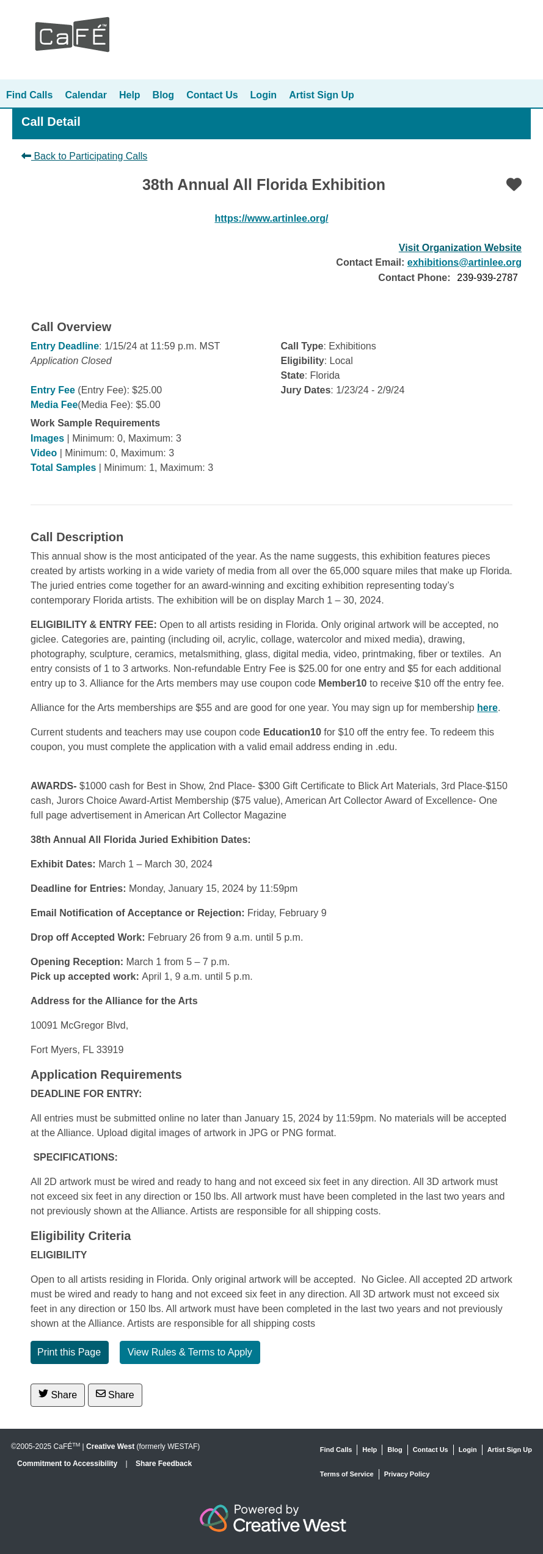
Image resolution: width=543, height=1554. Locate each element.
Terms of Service (347, 1474)
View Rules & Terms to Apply (190, 1352)
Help (129, 95)
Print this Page (69, 1352)
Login (263, 95)
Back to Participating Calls (84, 156)
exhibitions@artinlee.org (464, 262)
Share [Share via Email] (115, 1394)
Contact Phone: (414, 277)
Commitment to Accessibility (68, 1463)
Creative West (110, 1446)
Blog (164, 95)
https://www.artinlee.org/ (271, 218)
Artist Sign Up (321, 95)
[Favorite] (514, 184)
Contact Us (212, 95)
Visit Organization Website (460, 248)
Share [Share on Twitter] (57, 1394)
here (487, 707)
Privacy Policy (407, 1474)
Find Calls (29, 95)
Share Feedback (164, 1463)
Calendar (85, 95)
